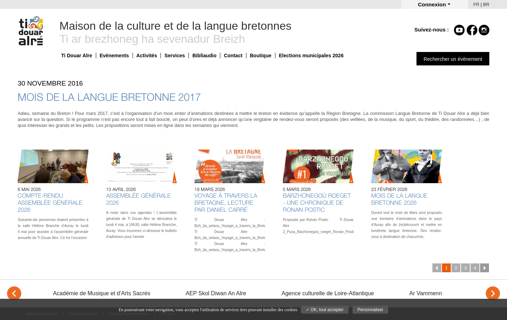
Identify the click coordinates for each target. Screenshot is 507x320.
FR (476, 4)
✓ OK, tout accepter (325, 309)
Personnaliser (370, 309)
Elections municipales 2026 (311, 55)
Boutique (261, 55)
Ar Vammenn (425, 293)
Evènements (114, 55)
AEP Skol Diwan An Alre (216, 293)
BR (486, 4)
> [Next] (493, 293)
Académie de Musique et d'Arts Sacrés (101, 293)
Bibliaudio (204, 55)
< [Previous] (14, 293)
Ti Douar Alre (76, 55)
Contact (233, 55)
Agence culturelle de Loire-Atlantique (327, 293)
